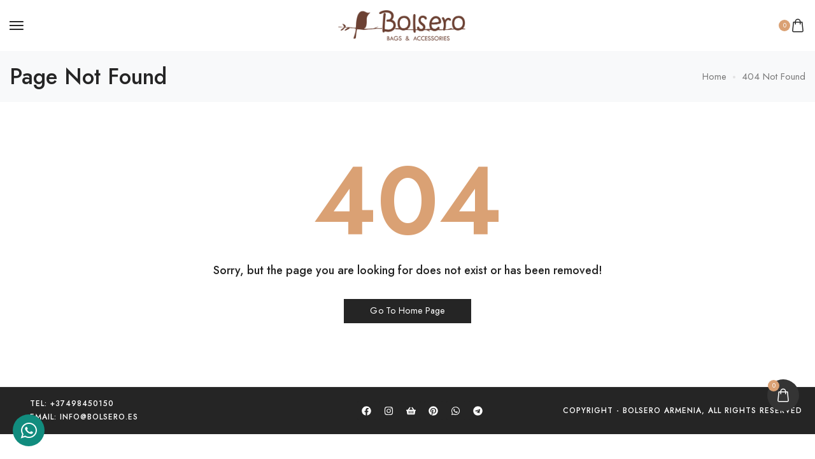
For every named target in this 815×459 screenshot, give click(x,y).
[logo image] (401, 24)
